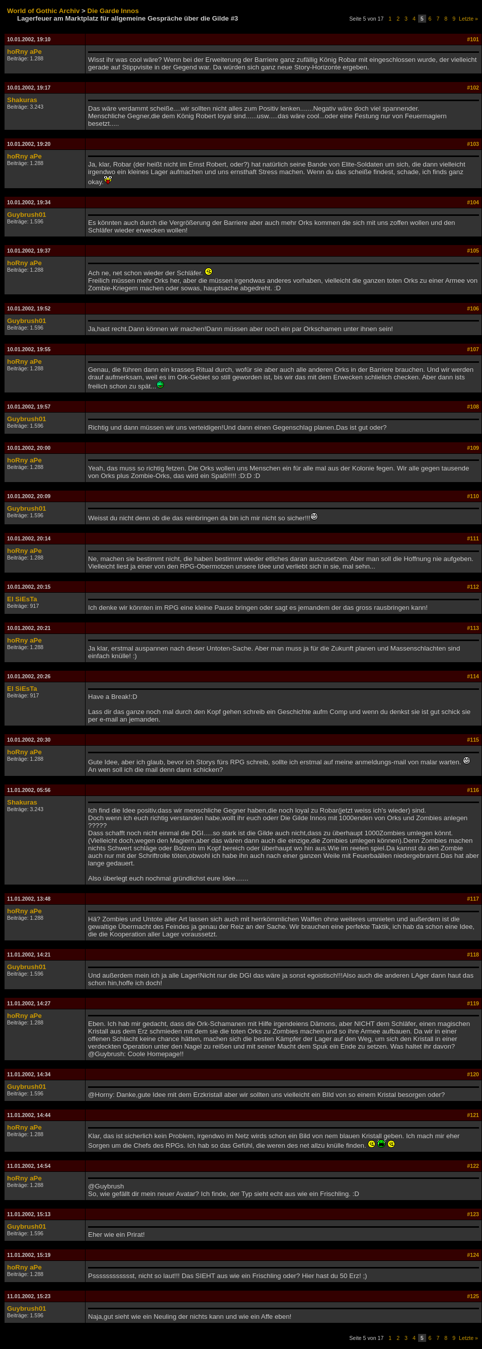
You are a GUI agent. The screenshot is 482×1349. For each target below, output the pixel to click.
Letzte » (468, 19)
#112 (473, 587)
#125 (473, 1296)
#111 (473, 538)
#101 (473, 39)
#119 (473, 1003)
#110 (473, 496)
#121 (473, 1115)
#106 (473, 308)
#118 (473, 954)
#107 (473, 349)
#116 (473, 790)
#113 (473, 628)
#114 (473, 676)
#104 (473, 202)
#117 (473, 899)
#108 (473, 407)
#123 (473, 1214)
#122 (473, 1166)
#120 (473, 1074)
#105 (473, 251)
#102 (473, 88)
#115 (473, 740)
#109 (473, 448)
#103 (473, 144)
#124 (473, 1255)
